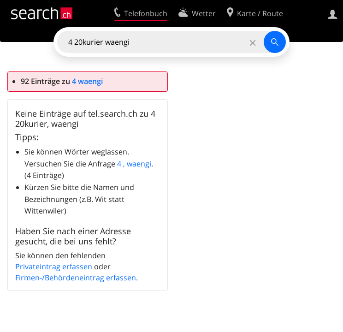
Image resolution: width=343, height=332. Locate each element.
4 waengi (87, 81)
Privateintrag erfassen (53, 266)
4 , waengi (134, 164)
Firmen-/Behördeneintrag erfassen (75, 278)
